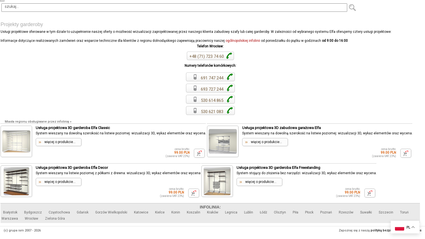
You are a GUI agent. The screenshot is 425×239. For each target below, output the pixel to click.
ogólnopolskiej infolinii (243, 41)
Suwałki (366, 212)
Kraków (212, 212)
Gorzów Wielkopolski (111, 212)
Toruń (404, 212)
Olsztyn (280, 212)
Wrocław (31, 218)
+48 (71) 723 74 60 (206, 56)
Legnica (231, 212)
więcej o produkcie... (60, 142)
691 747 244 (208, 78)
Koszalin (193, 212)
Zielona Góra (55, 218)
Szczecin (386, 212)
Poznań (326, 212)
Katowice (141, 212)
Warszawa (9, 218)
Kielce (160, 212)
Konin (175, 212)
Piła (295, 212)
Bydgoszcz (33, 212)
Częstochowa (59, 212)
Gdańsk (82, 212)
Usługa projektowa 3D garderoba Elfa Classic (73, 128)
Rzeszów (346, 212)
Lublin (248, 212)
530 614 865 (208, 100)
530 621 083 (208, 111)
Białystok (10, 212)
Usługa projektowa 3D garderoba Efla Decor (72, 168)
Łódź (263, 212)
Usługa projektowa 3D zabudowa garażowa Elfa (281, 128)
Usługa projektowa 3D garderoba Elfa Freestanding (278, 168)
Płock (309, 212)
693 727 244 (208, 89)
